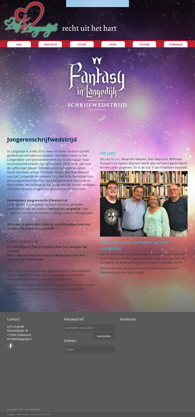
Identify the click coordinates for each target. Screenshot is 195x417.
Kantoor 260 (45, 414)
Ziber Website (23, 414)
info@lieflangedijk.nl (19, 339)
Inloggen (11, 414)
